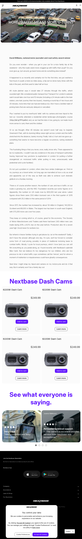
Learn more (61, 329)
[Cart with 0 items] (80, 5)
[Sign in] (76, 5)
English (68, 531)
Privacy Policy (61, 506)
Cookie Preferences (23, 534)
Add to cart (61, 322)
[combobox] (70, 531)
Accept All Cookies (40, 534)
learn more (36, 527)
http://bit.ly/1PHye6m (18, 120)
